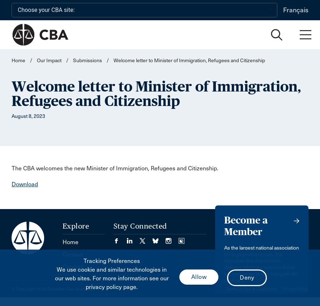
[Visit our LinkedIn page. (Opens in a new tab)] (133, 238)
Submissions (87, 61)
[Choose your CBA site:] (144, 10)
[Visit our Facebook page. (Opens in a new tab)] (120, 238)
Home (18, 61)
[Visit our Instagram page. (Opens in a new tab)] (172, 238)
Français (295, 10)
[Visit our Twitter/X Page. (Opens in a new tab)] (146, 238)
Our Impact (49, 61)
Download (25, 184)
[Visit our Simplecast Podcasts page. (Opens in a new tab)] (181, 238)
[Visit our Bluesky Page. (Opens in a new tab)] (159, 238)
